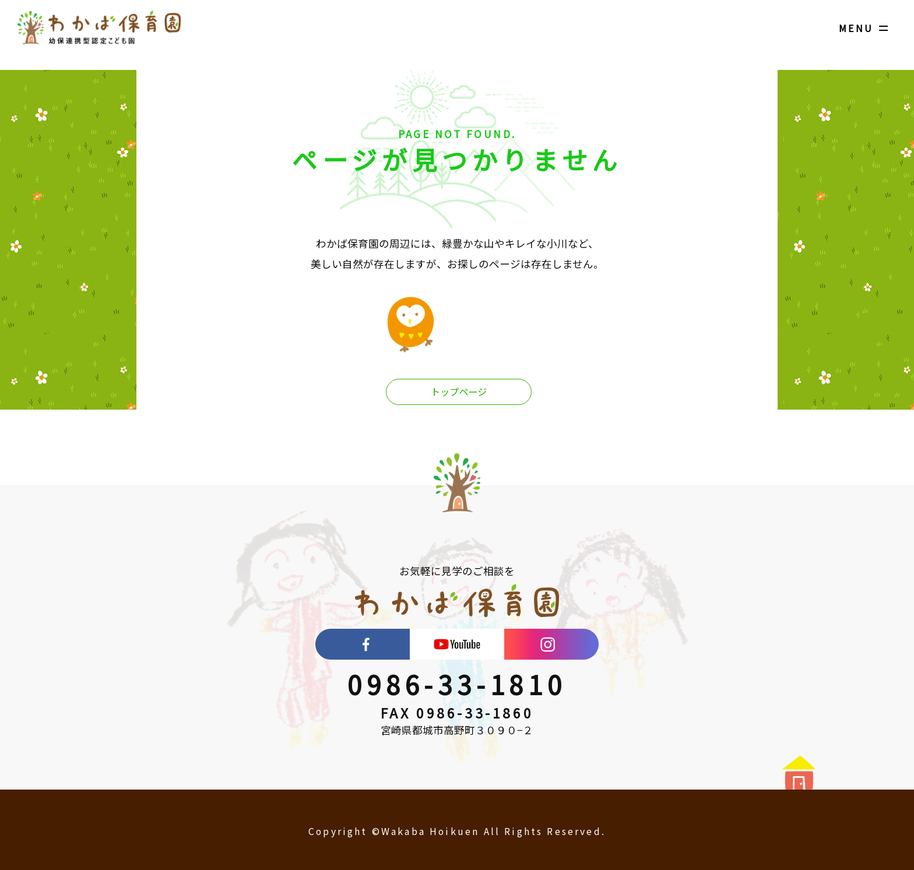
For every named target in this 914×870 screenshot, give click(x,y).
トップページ (458, 392)
